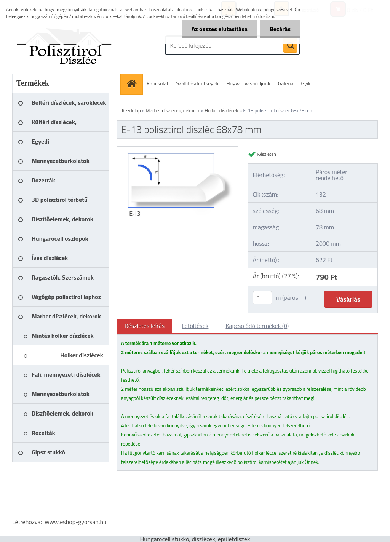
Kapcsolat (158, 83)
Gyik (306, 83)
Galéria (286, 83)
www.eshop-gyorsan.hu (76, 521)
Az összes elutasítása (220, 29)
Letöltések (195, 325)
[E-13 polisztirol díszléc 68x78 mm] (177, 149)
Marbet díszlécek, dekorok (173, 110)
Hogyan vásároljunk (248, 83)
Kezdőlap (131, 110)
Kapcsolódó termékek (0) (257, 325)
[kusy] (262, 297)
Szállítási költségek (197, 83)
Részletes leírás (145, 325)
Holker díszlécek (221, 110)
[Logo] (64, 45)
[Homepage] (134, 83)
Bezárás (280, 29)
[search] (290, 45)
